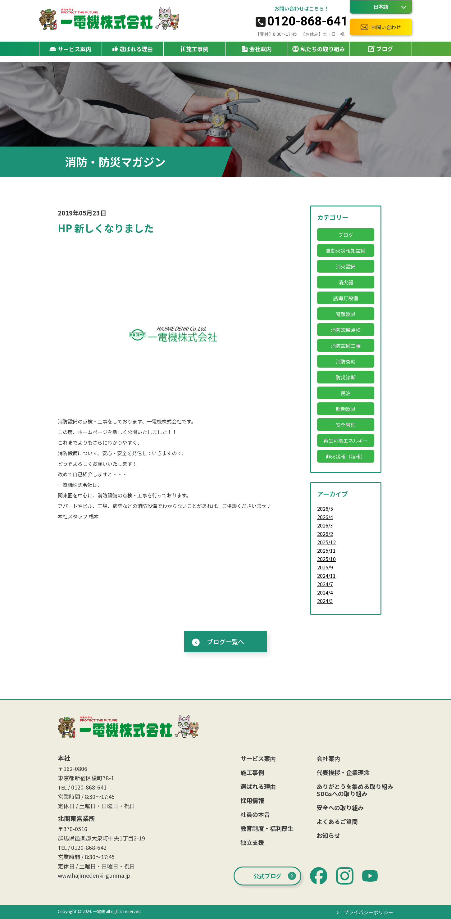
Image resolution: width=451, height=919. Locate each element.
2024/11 (326, 575)
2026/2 (325, 533)
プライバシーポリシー (368, 912)
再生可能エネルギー (345, 440)
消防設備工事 (346, 345)
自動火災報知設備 (346, 250)
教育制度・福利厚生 (267, 828)
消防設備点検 (346, 329)
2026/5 (325, 508)
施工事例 (194, 49)
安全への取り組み (340, 807)
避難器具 (346, 314)
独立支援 (252, 842)
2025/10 (326, 559)
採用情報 (252, 800)
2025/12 (326, 542)
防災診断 (346, 377)
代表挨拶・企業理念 (343, 772)
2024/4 (325, 592)
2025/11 (326, 550)
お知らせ (328, 835)
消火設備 (346, 266)
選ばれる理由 (132, 49)
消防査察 (346, 361)
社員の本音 (255, 814)
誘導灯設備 (345, 298)
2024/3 (325, 600)
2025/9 (325, 567)
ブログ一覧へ (225, 641)
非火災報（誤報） (346, 456)
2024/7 (325, 584)
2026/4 (325, 517)
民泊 (346, 393)
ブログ (380, 49)
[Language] (381, 7)
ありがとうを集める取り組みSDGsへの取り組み (355, 790)
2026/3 (325, 525)
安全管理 (346, 424)
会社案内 (328, 758)
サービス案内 (258, 758)
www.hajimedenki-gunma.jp (94, 875)
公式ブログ (267, 876)
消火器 (345, 282)
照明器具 (346, 409)
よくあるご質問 (337, 821)
